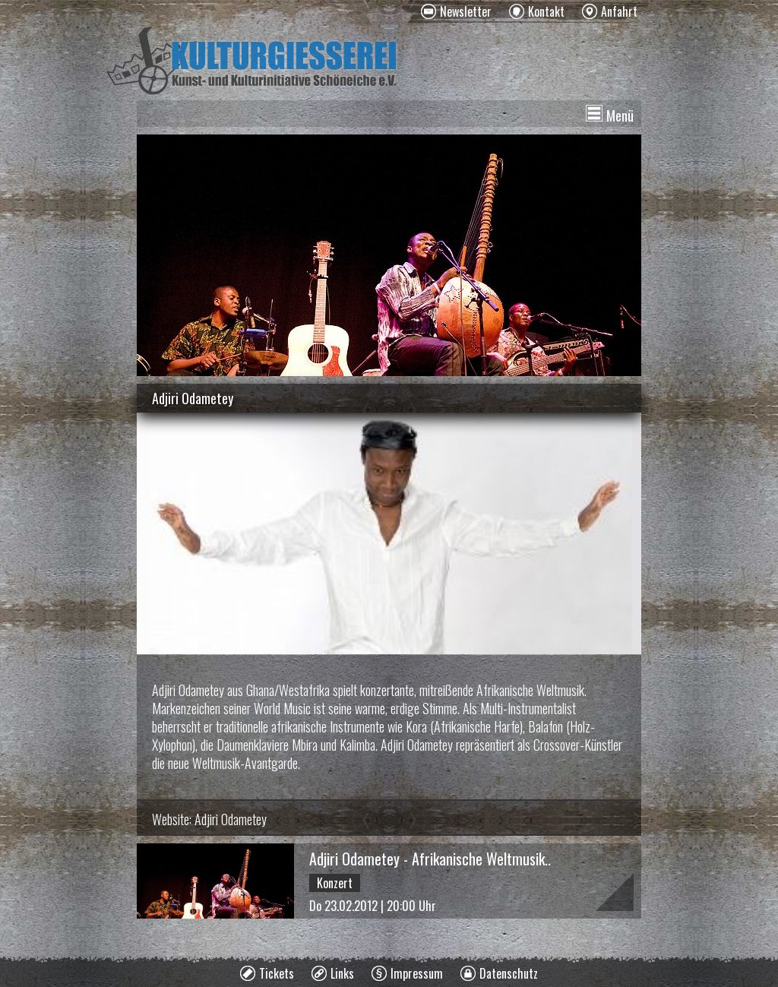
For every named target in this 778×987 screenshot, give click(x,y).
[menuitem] (456, 11)
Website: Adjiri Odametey (209, 819)
